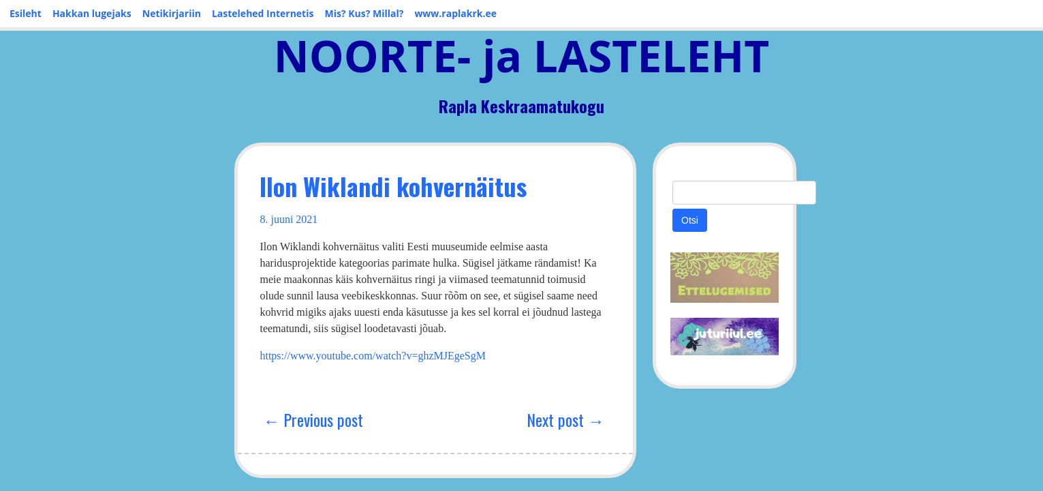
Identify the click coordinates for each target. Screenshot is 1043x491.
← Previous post (235, 403)
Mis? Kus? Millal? (363, 13)
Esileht (26, 13)
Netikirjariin (171, 13)
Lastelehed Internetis (263, 13)
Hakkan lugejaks (91, 13)
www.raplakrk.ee (455, 13)
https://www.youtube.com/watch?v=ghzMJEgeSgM (295, 339)
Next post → (597, 403)
